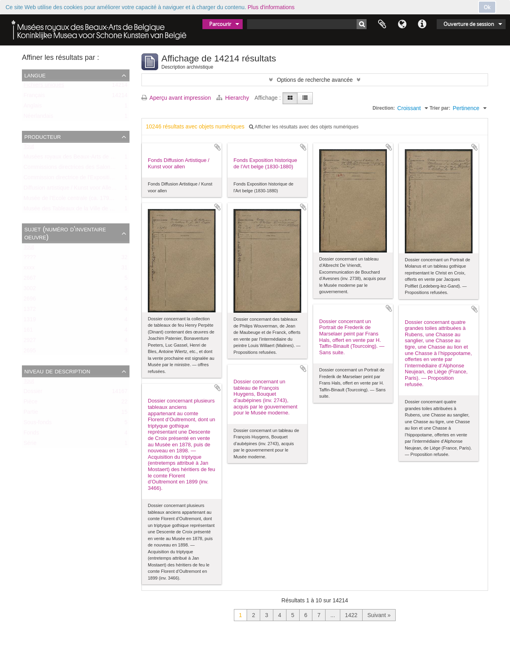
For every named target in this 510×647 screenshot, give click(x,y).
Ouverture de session (468, 24)
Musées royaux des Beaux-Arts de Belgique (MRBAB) (90, 158)
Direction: (384, 108)
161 (28, 331)
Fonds (31, 434)
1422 (351, 615)
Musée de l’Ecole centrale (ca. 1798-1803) (76, 200)
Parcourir (220, 24)
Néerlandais (38, 117)
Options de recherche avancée (315, 80)
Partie (31, 413)
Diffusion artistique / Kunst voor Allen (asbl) (77, 189)
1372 (30, 311)
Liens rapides (422, 24)
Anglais (33, 107)
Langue (402, 24)
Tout (29, 148)
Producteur (42, 136)
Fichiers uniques (44, 86)
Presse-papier (382, 24)
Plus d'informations (271, 7)
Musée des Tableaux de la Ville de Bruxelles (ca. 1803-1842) (98, 210)
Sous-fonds (38, 424)
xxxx (29, 269)
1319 (30, 321)
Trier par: (440, 108)
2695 (30, 352)
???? (30, 259)
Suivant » (378, 615)
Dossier (33, 393)
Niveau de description (57, 371)
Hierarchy (233, 98)
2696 (30, 300)
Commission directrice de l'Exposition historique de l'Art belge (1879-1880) (115, 179)
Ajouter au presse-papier (218, 147)
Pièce (30, 403)
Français (34, 97)
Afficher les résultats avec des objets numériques (303, 127)
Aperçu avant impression (176, 98)
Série (30, 445)
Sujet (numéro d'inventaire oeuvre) (65, 233)
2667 (30, 279)
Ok (487, 7)
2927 (30, 342)
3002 (30, 290)
